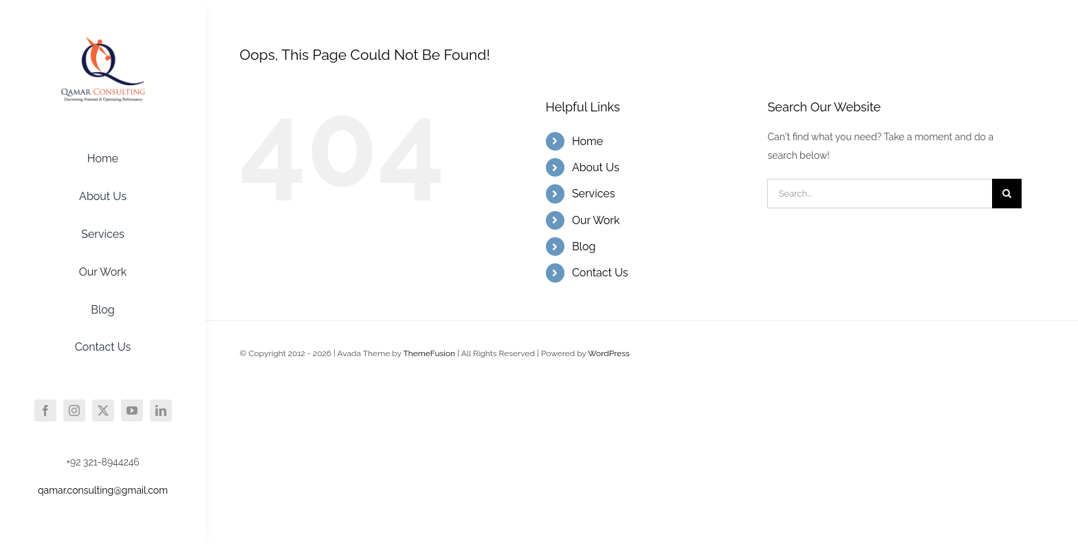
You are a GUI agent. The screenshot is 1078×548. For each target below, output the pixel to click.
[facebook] (45, 410)
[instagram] (74, 410)
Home (587, 141)
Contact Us (600, 272)
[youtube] (132, 410)
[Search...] (879, 193)
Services (593, 193)
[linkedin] (161, 410)
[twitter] (103, 410)
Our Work (596, 220)
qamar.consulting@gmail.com (103, 490)
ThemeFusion (429, 353)
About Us (595, 167)
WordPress (609, 353)
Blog (583, 246)
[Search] (1007, 193)
